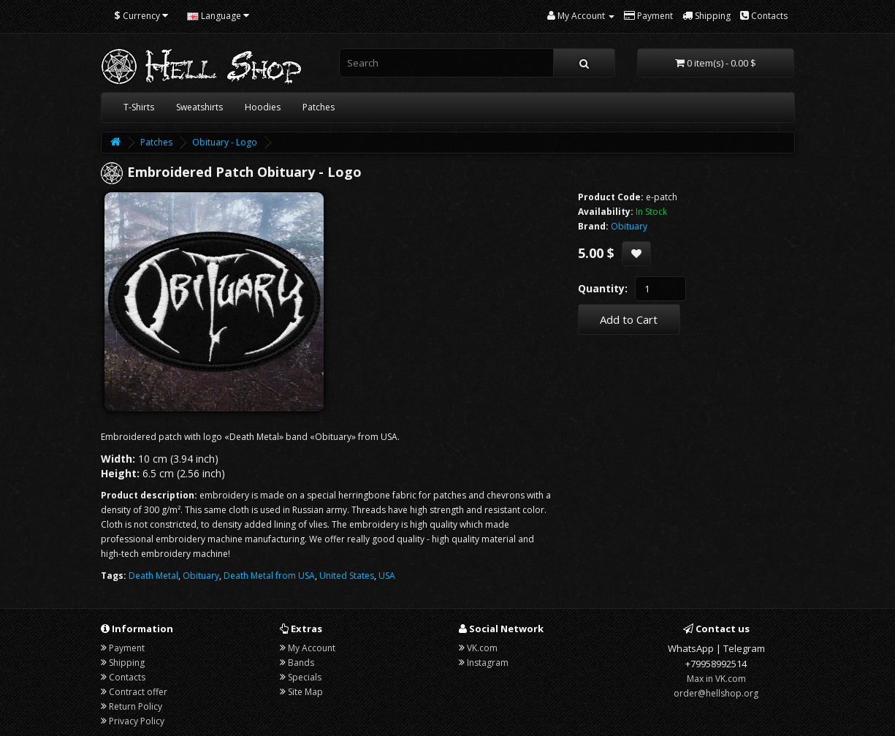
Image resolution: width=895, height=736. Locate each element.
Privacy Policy (136, 721)
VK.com (482, 648)
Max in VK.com (716, 678)
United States (346, 575)
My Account (311, 648)
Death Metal (153, 575)
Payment (127, 648)
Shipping (127, 662)
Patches (318, 107)
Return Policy (135, 706)
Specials (304, 677)
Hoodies (263, 107)
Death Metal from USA (269, 575)
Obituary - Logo (224, 142)
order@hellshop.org (716, 693)
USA (386, 575)
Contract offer (138, 692)
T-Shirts (138, 107)
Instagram (488, 662)
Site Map (305, 692)
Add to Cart (629, 319)
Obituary (201, 575)
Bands (301, 662)
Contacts (127, 677)
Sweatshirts (199, 107)
